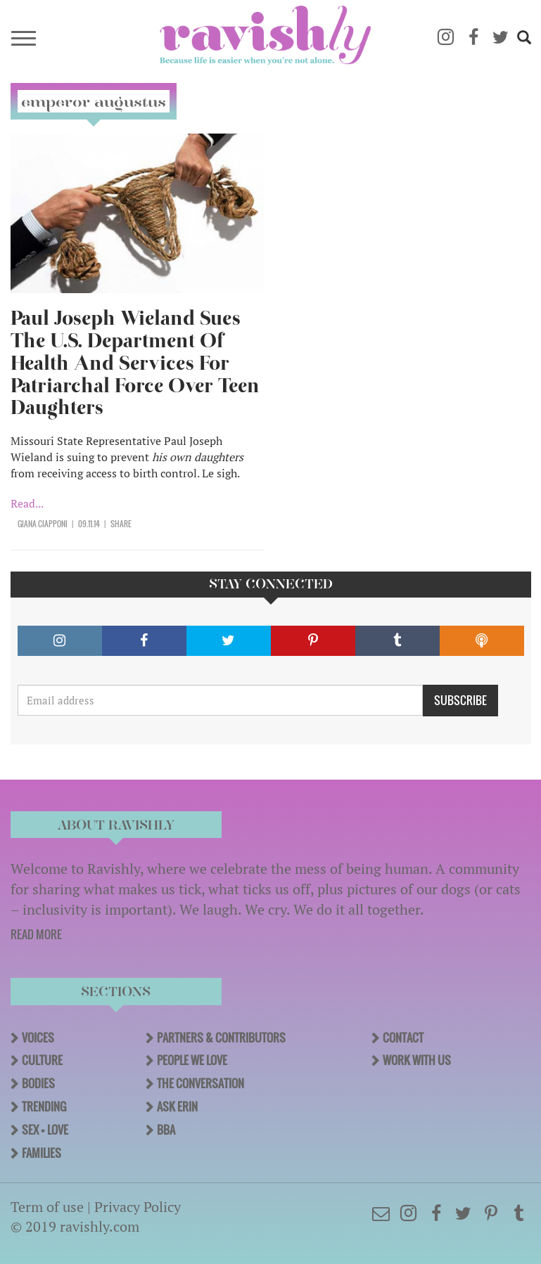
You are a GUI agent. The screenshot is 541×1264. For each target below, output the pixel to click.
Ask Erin (177, 1106)
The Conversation (200, 1083)
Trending (44, 1106)
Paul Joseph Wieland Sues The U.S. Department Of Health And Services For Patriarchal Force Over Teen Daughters (135, 363)
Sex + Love (45, 1129)
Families (41, 1152)
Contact (403, 1037)
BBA (166, 1129)
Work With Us (417, 1060)
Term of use (47, 1206)
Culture (42, 1060)
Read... (27, 503)
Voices (38, 1037)
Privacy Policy (137, 1206)
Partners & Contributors (221, 1037)
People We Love (192, 1060)
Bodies (38, 1083)
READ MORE (36, 934)
